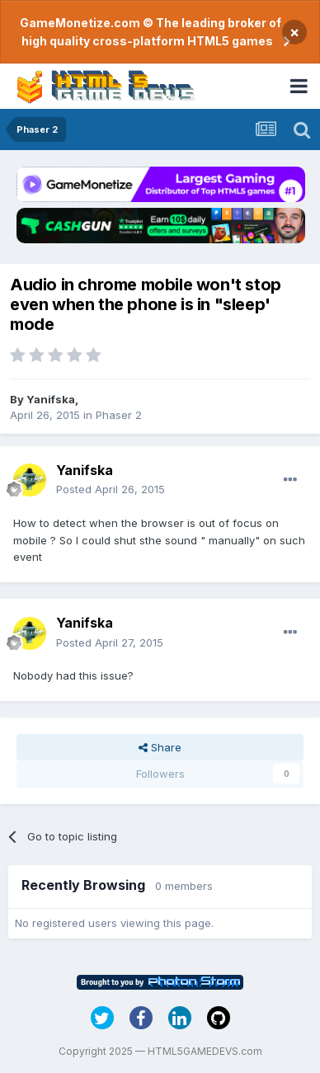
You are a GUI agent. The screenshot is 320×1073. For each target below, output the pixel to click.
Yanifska (50, 399)
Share (160, 747)
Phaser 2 (119, 414)
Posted (110, 489)
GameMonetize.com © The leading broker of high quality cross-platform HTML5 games (150, 32)
